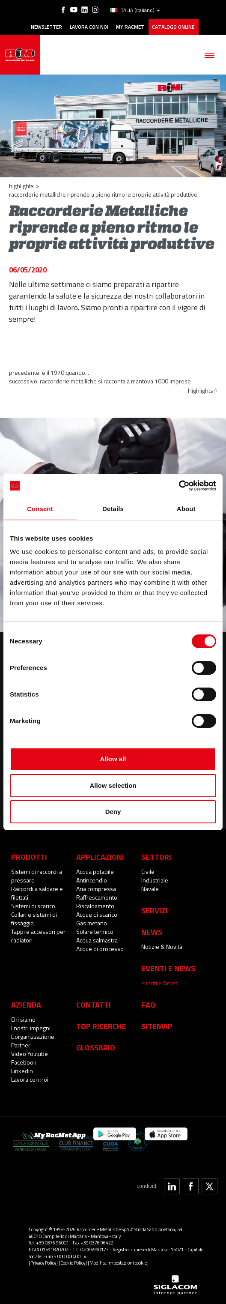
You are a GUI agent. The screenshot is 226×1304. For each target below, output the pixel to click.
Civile (148, 871)
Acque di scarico (96, 914)
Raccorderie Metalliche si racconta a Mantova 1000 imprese (115, 381)
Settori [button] (156, 857)
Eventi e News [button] (168, 968)
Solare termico (94, 931)
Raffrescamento (96, 897)
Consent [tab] (40, 508)
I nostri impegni (31, 1027)
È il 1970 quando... (65, 372)
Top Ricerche (101, 1026)
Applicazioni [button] (100, 857)
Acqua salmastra (97, 940)
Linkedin (22, 1070)
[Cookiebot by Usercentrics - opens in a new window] (178, 485)
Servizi (154, 910)
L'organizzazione (32, 1036)
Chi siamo (23, 1019)
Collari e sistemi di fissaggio (34, 918)
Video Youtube (29, 1053)
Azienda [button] (26, 1005)
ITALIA (135, 10)
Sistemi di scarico (33, 905)
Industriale (154, 880)
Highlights (21, 185)
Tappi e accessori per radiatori (38, 936)
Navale (150, 888)
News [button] (151, 932)
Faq (148, 1005)
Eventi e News (159, 982)
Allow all (113, 759)
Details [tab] (113, 508)
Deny (113, 811)
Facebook (23, 1062)
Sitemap (156, 1026)
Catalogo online (173, 27)
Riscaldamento (95, 905)
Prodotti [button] (29, 857)
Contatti (93, 1005)
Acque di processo (100, 948)
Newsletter (46, 27)
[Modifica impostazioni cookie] (118, 1262)
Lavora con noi (89, 27)
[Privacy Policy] (43, 1262)
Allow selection (112, 785)
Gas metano (91, 922)
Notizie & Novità (161, 946)
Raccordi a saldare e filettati (37, 893)
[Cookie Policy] (73, 1262)
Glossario (95, 1047)
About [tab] (186, 508)
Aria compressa (96, 888)
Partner (20, 1045)
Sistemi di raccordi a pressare (36, 876)
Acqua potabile (95, 871)
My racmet (130, 27)
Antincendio (91, 880)
